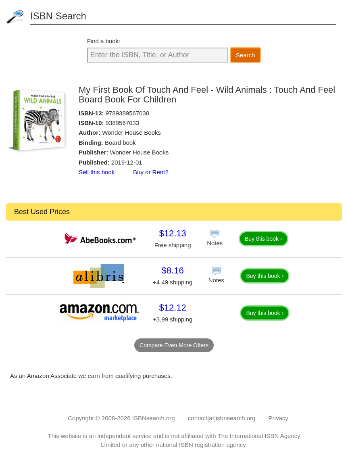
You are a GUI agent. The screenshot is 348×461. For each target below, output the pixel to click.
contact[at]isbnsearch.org (222, 418)
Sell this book (97, 172)
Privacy (278, 418)
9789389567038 (127, 113)
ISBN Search (58, 15)
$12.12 (172, 307)
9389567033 (122, 122)
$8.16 (173, 270)
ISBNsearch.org (153, 418)
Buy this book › (263, 239)
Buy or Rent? (151, 172)
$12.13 (172, 233)
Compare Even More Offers (174, 345)
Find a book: (104, 41)
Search (245, 55)
